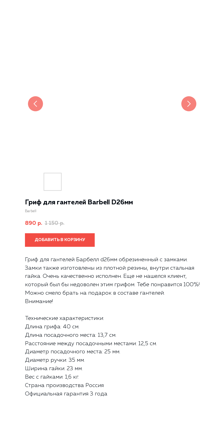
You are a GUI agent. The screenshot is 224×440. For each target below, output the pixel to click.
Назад (16, 9)
